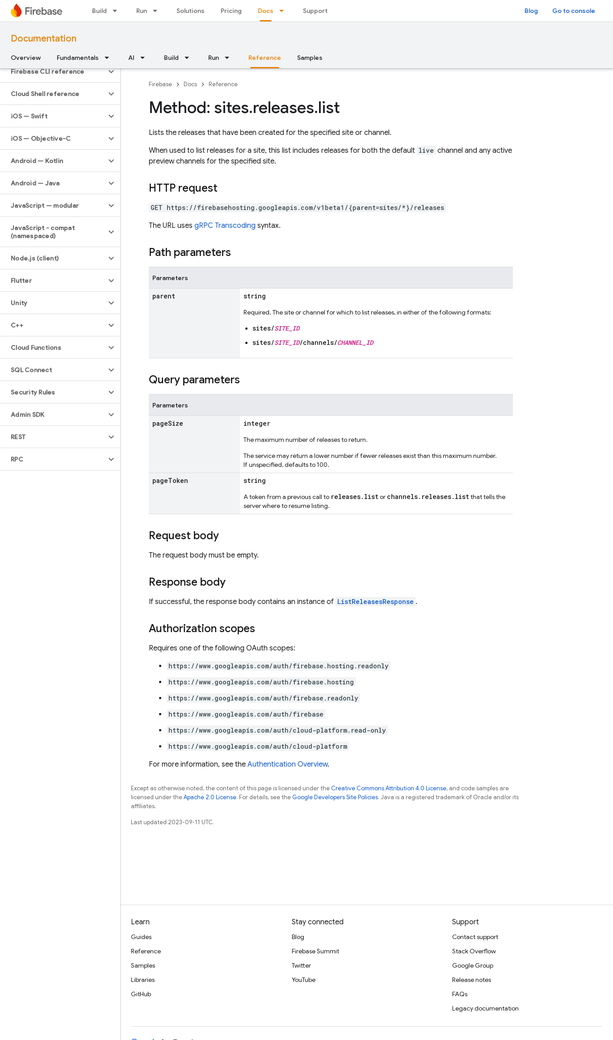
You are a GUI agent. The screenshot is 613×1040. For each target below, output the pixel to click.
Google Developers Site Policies (335, 797)
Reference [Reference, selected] (264, 58)
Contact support (475, 937)
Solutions (190, 11)
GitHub (141, 994)
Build (99, 11)
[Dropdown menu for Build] (117, 10)
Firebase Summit (315, 951)
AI (131, 58)
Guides (141, 937)
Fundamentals (78, 58)
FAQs (459, 994)
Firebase (160, 84)
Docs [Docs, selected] (265, 11)
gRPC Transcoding (225, 225)
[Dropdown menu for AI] (145, 57)
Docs (190, 84)
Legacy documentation (485, 1008)
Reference (223, 84)
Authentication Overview (287, 764)
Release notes (471, 980)
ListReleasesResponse (375, 601)
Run (141, 11)
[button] (53, 71)
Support (315, 11)
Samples (310, 58)
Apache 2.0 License (210, 797)
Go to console (573, 11)
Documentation (43, 38)
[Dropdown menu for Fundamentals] (109, 57)
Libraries (143, 980)
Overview (26, 58)
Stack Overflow (474, 951)
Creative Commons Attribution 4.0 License (388, 788)
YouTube (303, 980)
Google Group (472, 965)
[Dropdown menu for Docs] (284, 10)
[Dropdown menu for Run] (157, 10)
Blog (531, 11)
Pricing (231, 11)
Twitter (301, 965)
